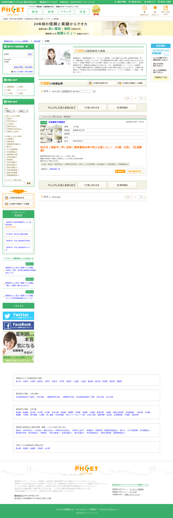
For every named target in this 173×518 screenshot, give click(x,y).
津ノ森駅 (49, 415)
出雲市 (32, 381)
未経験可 (9, 139)
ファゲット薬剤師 (136, 489)
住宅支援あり (10, 157)
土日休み (9, 124)
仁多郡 (83, 381)
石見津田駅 (59, 415)
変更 (30, 54)
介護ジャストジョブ (132, 494)
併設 (8, 90)
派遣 (20, 93)
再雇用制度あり (11, 175)
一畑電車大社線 (68, 397)
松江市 (18, 381)
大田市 (47, 381)
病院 (20, 87)
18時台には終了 (11, 132)
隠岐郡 (119, 381)
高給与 (8, 119)
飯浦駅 (25, 412)
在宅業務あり (10, 152)
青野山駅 (100, 412)
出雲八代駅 (91, 415)
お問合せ (93, 509)
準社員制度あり (11, 170)
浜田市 (25, 381)
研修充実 (9, 142)
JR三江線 (109, 397)
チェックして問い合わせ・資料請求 (55, 117)
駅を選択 (29, 67)
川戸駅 (40, 412)
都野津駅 (101, 415)
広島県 (40, 448)
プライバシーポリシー (108, 509)
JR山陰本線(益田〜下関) (85, 397)
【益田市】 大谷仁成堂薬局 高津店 (17, 241)
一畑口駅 (139, 412)
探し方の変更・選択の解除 (23, 71)
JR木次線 (37, 41)
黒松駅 (18, 412)
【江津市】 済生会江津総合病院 (16, 234)
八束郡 (76, 381)
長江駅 (32, 412)
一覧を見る (18, 306)
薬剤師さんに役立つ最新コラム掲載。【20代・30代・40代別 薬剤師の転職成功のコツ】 (20, 270)
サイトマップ (81, 509)
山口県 (47, 448)
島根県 (32, 448)
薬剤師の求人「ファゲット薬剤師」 (16, 41)
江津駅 (41, 415)
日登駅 (77, 412)
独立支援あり (10, 167)
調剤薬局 (9, 87)
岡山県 (18, 448)
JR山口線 (100, 397)
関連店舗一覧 (55, 169)
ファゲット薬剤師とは (64, 509)
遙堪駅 (70, 412)
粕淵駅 (18, 415)
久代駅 (47, 412)
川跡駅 (108, 412)
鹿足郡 (112, 381)
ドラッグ (21, 90)
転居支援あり (10, 165)
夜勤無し (9, 160)
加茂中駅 (135, 415)
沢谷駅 (147, 412)
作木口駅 (55, 412)
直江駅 (109, 415)
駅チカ (8, 147)
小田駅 (25, 415)
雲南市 (69, 381)
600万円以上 (10, 121)
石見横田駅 (129, 412)
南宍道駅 (33, 415)
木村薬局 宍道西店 (56, 122)
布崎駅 (85, 412)
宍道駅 (92, 412)
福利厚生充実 (10, 154)
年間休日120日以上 (13, 129)
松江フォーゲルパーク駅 (75, 415)
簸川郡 (97, 381)
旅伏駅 (63, 412)
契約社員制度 (10, 173)
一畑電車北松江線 (53, 397)
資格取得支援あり (12, 144)
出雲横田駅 (118, 415)
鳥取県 (25, 448)
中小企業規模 (10, 149)
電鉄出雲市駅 (118, 412)
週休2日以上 (10, 126)
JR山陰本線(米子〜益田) (25, 397)
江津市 (61, 381)
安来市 (54, 381)
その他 (8, 93)
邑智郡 (105, 381)
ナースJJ (133, 492)
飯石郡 (90, 381)
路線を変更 (18, 67)
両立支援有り (10, 162)
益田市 (40, 381)
